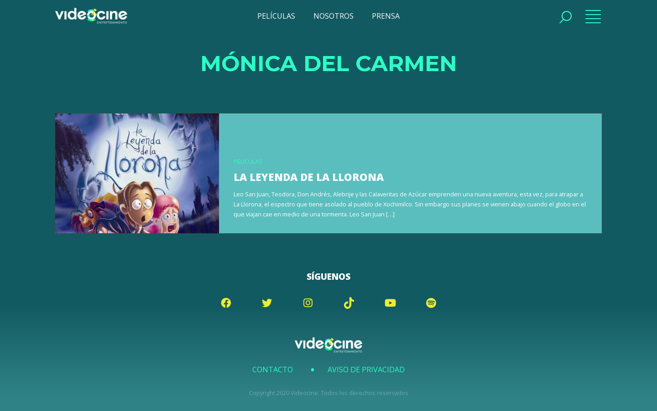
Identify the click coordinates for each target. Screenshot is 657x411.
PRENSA (386, 16)
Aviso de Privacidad (366, 370)
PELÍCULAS (276, 16)
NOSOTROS (333, 16)
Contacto (272, 370)
